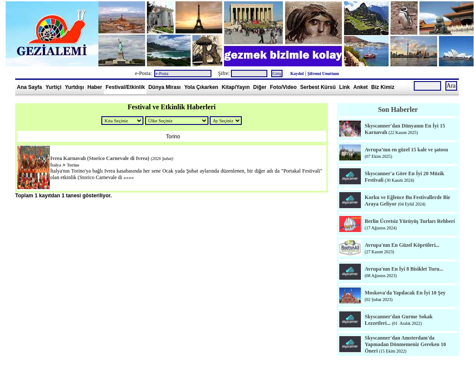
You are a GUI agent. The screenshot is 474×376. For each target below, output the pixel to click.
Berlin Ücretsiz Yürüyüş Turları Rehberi (410, 221)
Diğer (259, 87)
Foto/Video (283, 87)
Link (344, 87)
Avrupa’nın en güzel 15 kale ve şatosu (406, 150)
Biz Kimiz (382, 87)
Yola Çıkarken (201, 87)
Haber (95, 87)
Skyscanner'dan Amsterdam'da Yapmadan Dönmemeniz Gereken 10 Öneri (405, 344)
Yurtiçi (53, 87)
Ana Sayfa (29, 87)
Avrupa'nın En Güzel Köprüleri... (402, 245)
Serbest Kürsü (318, 87)
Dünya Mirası (164, 87)
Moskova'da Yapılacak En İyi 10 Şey (405, 293)
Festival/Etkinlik (125, 87)
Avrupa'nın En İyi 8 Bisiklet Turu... (404, 269)
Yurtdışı (74, 87)
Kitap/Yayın (236, 87)
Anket (361, 87)
